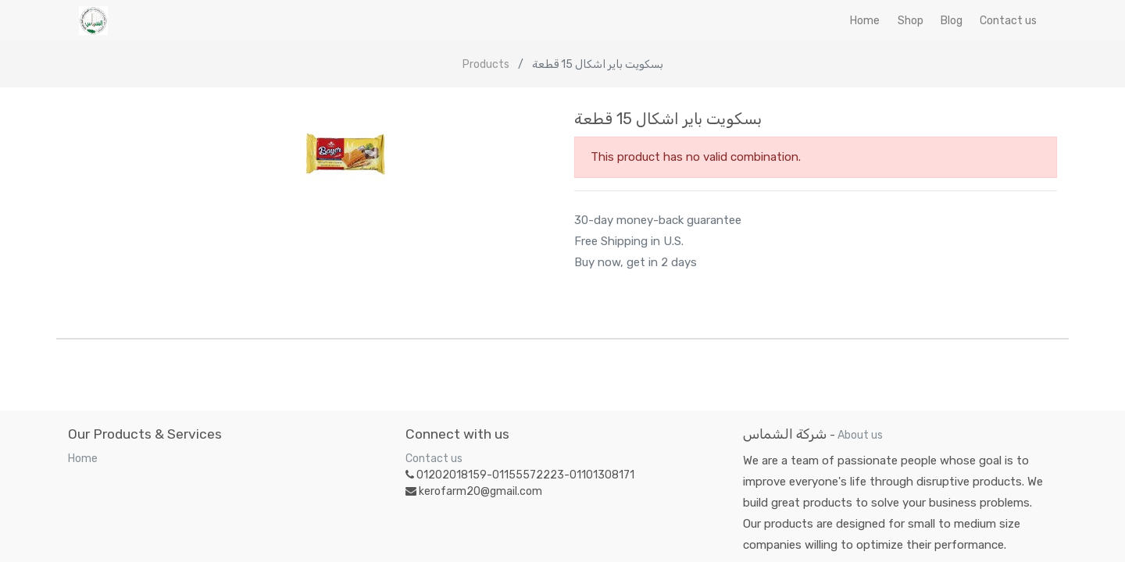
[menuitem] (864, 20)
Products (485, 64)
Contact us (433, 458)
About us (860, 435)
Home (83, 458)
